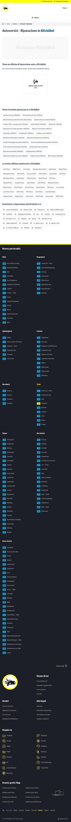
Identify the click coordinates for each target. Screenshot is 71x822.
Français (21, 810)
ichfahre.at (9, 819)
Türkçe (15, 810)
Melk (6, 602)
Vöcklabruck (43, 503)
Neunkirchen (9, 611)
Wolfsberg (42, 375)
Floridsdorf (8, 461)
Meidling (7, 503)
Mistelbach (8, 606)
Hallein (7, 338)
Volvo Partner (39, 192)
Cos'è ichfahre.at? (42, 681)
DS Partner (52, 178)
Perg (40, 473)
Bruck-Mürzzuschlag (11, 263)
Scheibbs (8, 623)
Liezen (7, 297)
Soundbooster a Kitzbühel (26, 133)
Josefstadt (8, 477)
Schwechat (8, 627)
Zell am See (8, 359)
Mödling (7, 598)
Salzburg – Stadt (10, 346)
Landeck (41, 412)
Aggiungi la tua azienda (9, 710)
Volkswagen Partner (8, 174)
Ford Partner (26, 169)
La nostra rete (6, 715)
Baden (7, 556)
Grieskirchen (43, 457)
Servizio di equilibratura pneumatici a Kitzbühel (44, 142)
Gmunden (42, 452)
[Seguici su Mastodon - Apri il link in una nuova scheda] (18, 773)
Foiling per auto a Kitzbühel (38, 156)
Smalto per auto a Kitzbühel (44, 133)
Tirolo (8, 24)
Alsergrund (8, 440)
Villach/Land (43, 371)
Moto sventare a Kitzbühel (55, 156)
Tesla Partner (53, 174)
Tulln (6, 632)
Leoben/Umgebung (11, 301)
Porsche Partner (31, 174)
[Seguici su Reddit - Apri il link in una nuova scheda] (18, 751)
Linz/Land (42, 469)
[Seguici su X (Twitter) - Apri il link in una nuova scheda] (53, 746)
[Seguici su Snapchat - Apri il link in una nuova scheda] (53, 751)
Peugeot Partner (7, 183)
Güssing (41, 272)
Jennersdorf (43, 276)
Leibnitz (7, 289)
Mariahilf (7, 499)
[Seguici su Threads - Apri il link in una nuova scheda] (18, 740)
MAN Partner (59, 196)
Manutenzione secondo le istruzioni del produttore (17, 120)
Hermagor (42, 342)
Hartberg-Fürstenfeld (11, 284)
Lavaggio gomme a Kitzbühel (34, 151)
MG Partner (29, 192)
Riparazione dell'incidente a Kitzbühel (13, 138)
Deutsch (52, 810)
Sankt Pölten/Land (10, 619)
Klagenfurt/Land (44, 350)
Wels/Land (42, 511)
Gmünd (7, 560)
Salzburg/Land (9, 350)
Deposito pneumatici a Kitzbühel (38, 147)
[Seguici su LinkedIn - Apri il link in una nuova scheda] (53, 757)
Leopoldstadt (9, 486)
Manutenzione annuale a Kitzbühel (32, 115)
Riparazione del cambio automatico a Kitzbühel (16, 129)
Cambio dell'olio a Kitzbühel (38, 124)
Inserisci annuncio (7, 706)
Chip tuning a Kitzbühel (9, 133)
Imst (40, 399)
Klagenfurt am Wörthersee (47, 346)
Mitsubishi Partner (53, 183)
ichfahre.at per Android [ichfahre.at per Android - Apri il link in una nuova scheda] (32, 797)
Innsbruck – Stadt (44, 391)
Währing (7, 528)
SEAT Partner (20, 174)
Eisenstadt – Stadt (44, 263)
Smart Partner (43, 174)
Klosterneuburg (9, 577)
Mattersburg (43, 280)
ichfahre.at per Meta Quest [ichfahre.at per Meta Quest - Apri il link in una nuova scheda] (33, 802)
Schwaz (41, 424)
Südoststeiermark (10, 314)
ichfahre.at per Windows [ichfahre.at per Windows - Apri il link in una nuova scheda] (9, 797)
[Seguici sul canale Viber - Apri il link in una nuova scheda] (53, 767)
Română (34, 810)
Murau (7, 310)
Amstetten (8, 547)
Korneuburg (8, 581)
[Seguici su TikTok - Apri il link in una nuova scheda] (18, 746)
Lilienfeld (8, 594)
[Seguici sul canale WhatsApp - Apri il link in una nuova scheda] (53, 762)
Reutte (41, 420)
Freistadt (42, 448)
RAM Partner (39, 196)
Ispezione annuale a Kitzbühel (11, 115)
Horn (6, 573)
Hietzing (7, 469)
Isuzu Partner (60, 187)
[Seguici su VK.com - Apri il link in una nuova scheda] (18, 762)
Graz (6, 272)
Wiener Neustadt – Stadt (12, 640)
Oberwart (42, 293)
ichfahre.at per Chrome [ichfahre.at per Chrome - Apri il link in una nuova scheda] (9, 788)
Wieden (7, 532)
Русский (9, 810)
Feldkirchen (42, 338)
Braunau (41, 440)
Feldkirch (8, 403)
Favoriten (8, 457)
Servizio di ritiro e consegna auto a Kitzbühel (15, 124)
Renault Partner (31, 178)
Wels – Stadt (43, 507)
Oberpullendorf (43, 289)
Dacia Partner (20, 178)
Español (27, 810)
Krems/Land (8, 585)
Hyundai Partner (19, 183)
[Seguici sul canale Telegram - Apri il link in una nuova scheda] (18, 767)
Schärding (42, 486)
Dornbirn (7, 399)
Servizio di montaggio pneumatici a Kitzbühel (15, 142)
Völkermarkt (43, 367)
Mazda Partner (40, 187)
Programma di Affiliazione (10, 719)
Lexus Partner (41, 183)
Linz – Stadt (42, 465)
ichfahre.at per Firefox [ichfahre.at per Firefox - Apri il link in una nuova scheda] (32, 788)
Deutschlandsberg (10, 268)
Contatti (39, 694)
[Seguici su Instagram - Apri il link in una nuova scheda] (53, 735)
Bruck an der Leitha (10, 552)
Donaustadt (8, 452)
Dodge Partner (19, 196)
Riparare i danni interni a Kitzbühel (42, 129)
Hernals (7, 465)
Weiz (6, 322)
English (46, 810)
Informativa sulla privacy (44, 710)
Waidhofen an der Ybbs (12, 648)
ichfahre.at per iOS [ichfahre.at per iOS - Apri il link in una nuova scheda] (7, 802)
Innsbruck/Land (44, 395)
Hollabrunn (8, 569)
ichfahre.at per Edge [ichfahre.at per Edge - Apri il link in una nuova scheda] (8, 793)
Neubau (7, 507)
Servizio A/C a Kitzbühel (55, 124)
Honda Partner (18, 187)
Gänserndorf (8, 564)
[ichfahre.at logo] (5, 8)
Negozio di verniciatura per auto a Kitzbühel (15, 156)
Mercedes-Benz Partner (39, 169)
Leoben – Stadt (9, 293)
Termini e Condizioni (43, 719)
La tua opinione (41, 690)
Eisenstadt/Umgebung (46, 268)
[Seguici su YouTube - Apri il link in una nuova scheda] (53, 740)
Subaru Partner (29, 187)
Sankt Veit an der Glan (45, 359)
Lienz (40, 416)
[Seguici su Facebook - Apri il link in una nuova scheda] (18, 735)
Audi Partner (6, 169)
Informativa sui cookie (43, 715)
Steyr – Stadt (43, 494)
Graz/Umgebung (10, 280)
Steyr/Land (42, 490)
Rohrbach (42, 482)
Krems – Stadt (9, 590)
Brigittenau (8, 444)
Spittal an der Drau (44, 354)
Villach (41, 363)
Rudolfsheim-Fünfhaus (12, 520)
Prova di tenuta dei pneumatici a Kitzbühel (15, 147)
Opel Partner (52, 169)
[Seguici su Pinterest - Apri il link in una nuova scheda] (18, 757)
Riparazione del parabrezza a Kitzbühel (38, 138)
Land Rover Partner (8, 192)
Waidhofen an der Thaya (12, 644)
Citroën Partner (42, 178)
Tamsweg (7, 354)
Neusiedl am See (44, 284)
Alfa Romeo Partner (8, 178)
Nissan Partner (7, 187)
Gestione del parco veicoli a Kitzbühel (44, 120)
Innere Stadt (8, 473)
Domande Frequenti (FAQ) (44, 685)
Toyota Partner (31, 183)
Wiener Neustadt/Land (11, 636)
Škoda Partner (63, 169)
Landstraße (8, 482)
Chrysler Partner (7, 196)
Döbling (7, 448)
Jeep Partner (29, 196)
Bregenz (7, 391)
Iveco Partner (49, 196)
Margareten (8, 494)
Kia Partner (50, 187)
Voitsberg (8, 318)
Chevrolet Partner (50, 192)
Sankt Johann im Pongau (12, 342)
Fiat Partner (62, 174)
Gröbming (8, 276)
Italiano (40, 810)
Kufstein (41, 408)
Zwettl (7, 653)
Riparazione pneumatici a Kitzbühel (13, 151)
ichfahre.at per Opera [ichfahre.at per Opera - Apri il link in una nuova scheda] (31, 793)
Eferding (41, 444)
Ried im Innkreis (44, 477)
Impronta (39, 706)
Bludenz (7, 395)
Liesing (7, 490)
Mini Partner (20, 192)
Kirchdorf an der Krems (46, 461)
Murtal (7, 306)
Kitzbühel (15, 24)
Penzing (7, 515)
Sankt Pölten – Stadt (11, 615)
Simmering (8, 524)
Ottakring (8, 511)
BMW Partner (16, 169)
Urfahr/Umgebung (44, 499)
